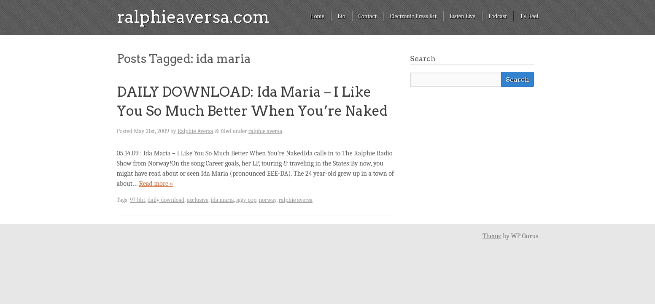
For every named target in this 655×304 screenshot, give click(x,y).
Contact (367, 16)
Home (317, 16)
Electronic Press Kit (413, 16)
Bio (341, 16)
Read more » (156, 183)
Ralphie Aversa (195, 131)
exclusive (197, 200)
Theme (491, 236)
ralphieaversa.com (193, 17)
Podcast (497, 16)
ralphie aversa (265, 131)
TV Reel (529, 16)
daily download (166, 200)
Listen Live (462, 16)
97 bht (137, 200)
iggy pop (246, 200)
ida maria (222, 200)
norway (267, 200)
